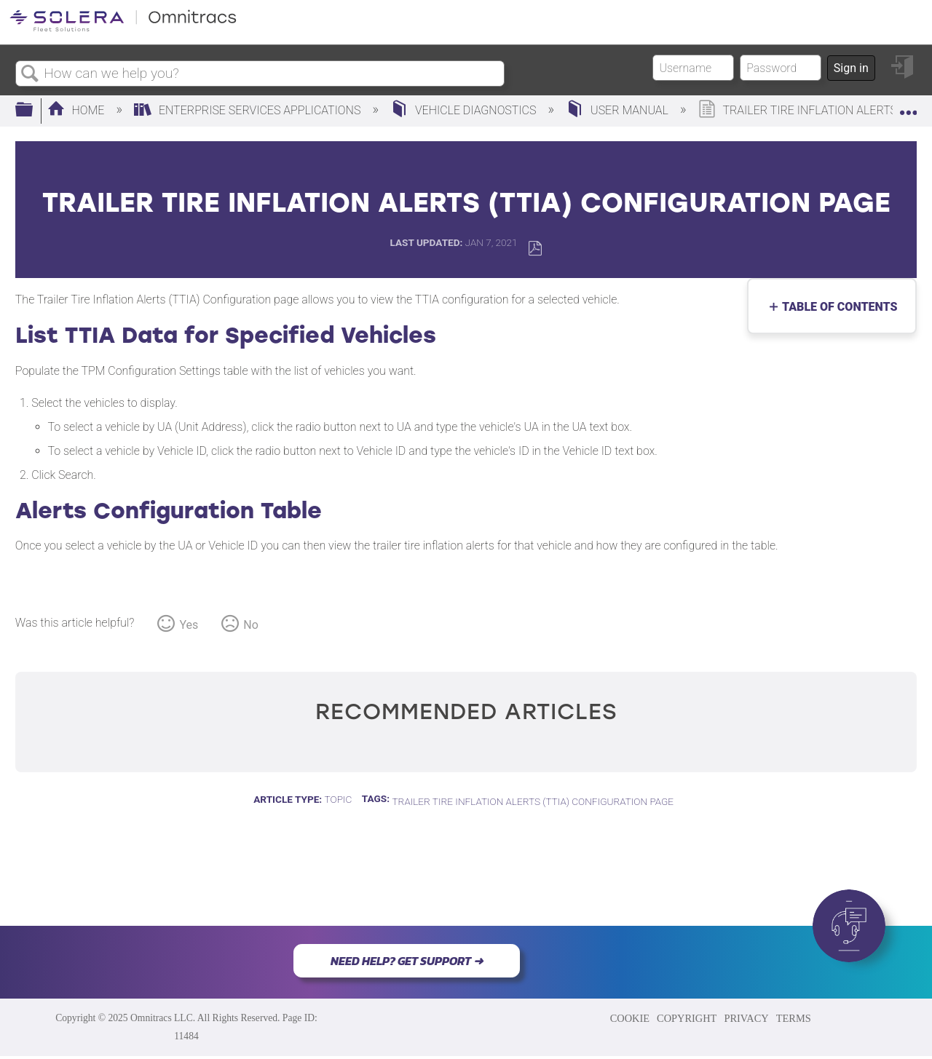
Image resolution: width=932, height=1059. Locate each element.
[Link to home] (123, 29)
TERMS (793, 1018)
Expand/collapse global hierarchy (33, 110)
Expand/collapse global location (908, 106)
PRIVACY (746, 1018)
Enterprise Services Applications (248, 110)
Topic (338, 799)
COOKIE (629, 1018)
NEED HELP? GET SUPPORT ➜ (407, 960)
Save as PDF (535, 248)
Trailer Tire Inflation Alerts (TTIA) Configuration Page (533, 801)
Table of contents (836, 307)
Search (29, 74)
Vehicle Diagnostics (464, 110)
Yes (188, 625)
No (250, 625)
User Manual (618, 110)
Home (77, 110)
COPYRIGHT (686, 1018)
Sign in (851, 68)
